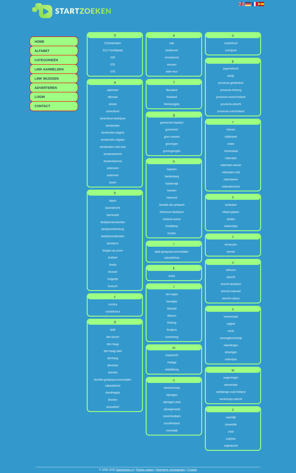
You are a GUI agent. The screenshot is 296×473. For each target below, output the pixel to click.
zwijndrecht (231, 445)
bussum (112, 286)
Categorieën (46, 60)
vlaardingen (231, 345)
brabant (112, 257)
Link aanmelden (49, 69)
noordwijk (172, 430)
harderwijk (171, 183)
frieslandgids (171, 104)
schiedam (231, 204)
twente (231, 251)
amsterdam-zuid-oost (113, 147)
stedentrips (231, 226)
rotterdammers (231, 186)
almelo (113, 104)
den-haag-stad (113, 351)
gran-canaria (171, 136)
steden (231, 219)
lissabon (172, 329)
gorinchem (171, 129)
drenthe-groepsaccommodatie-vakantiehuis (113, 382)
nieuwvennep (171, 387)
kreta (172, 276)
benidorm (112, 243)
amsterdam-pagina (112, 132)
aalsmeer (112, 90)
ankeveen (113, 168)
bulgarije (113, 279)
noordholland (172, 423)
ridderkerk (231, 136)
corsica (112, 304)
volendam (231, 359)
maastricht (171, 355)
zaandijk (231, 417)
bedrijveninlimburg (113, 229)
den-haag (113, 344)
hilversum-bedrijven (172, 212)
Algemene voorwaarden (170, 469)
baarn (112, 200)
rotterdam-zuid (231, 172)
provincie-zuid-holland (230, 111)
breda (112, 264)
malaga (171, 362)
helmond (171, 197)
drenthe (112, 372)
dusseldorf (112, 407)
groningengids (171, 151)
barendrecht (112, 207)
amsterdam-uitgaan (113, 139)
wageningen (230, 377)
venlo (231, 331)
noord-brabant (171, 416)
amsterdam (113, 125)
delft (112, 329)
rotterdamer (231, 179)
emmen (171, 64)
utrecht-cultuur (231, 298)
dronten (112, 399)
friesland (171, 97)
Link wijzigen (47, 78)
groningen (172, 144)
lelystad (171, 308)
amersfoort (112, 111)
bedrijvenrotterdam (112, 236)
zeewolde (231, 424)
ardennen (113, 175)
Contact (192, 469)
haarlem (172, 169)
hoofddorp (172, 226)
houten (171, 233)
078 (112, 71)
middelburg (172, 369)
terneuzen (231, 244)
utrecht (231, 277)
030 (112, 57)
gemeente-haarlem (171, 122)
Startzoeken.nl (125, 469)
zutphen (231, 438)
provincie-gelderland (230, 83)
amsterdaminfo (113, 154)
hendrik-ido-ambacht (171, 204)
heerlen (171, 190)
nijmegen (171, 395)
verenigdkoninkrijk (231, 338)
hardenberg (172, 176)
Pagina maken (145, 469)
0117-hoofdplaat (113, 50)
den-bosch (112, 337)
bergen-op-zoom (112, 250)
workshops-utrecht (230, 399)
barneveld (113, 215)
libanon (171, 315)
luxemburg (171, 337)
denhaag (112, 358)
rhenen (230, 129)
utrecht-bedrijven (230, 284)
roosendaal (230, 151)
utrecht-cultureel (231, 291)
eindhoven (171, 50)
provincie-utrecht (231, 104)
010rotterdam (113, 43)
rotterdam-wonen (230, 165)
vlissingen (231, 352)
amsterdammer (112, 161)
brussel (112, 271)
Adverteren (46, 88)
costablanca (112, 311)
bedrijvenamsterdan (113, 222)
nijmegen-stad (171, 402)
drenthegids (112, 392)
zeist (231, 431)
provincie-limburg (230, 90)
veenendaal (231, 316)
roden (230, 144)
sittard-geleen (230, 212)
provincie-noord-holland (230, 97)
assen (112, 182)
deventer (112, 365)
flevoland (171, 90)
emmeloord (172, 57)
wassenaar (230, 384)
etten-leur (172, 71)
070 (112, 64)
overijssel (231, 50)
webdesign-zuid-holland (230, 392)
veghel (231, 323)
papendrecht (231, 68)
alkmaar (113, 97)
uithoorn (231, 270)
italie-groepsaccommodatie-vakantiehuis (172, 254)
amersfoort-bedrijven (112, 118)
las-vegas (172, 294)
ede (172, 43)
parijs (231, 75)
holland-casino (172, 219)
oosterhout (230, 43)
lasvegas (171, 301)
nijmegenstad (171, 409)
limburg (171, 322)
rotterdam (231, 158)
